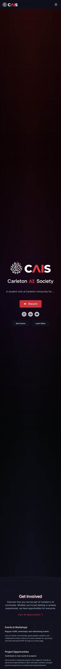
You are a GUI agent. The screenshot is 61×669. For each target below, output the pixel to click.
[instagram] (24, 314)
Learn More (40, 324)
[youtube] (36, 314)
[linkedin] (30, 314)
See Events (21, 324)
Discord (30, 303)
